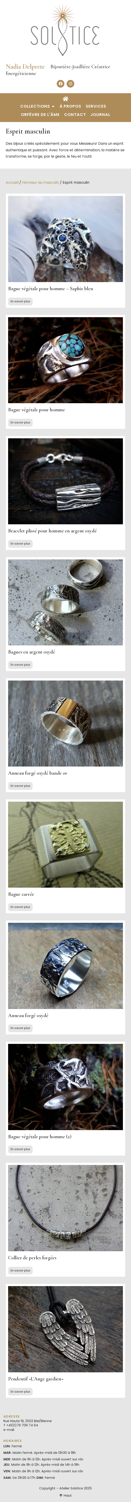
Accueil (12, 182)
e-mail (8, 1429)
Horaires (12, 1441)
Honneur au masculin (40, 182)
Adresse (11, 1416)
